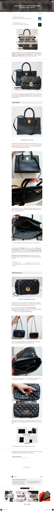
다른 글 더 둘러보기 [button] (26, 518)
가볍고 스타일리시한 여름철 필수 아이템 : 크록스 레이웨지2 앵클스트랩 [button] (9, 510)
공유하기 (27, 502)
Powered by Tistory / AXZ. (5, 523)
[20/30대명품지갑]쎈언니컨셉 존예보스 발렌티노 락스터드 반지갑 (34, 496)
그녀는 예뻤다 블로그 (1, 524)
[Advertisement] (27, 22)
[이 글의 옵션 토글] (12, 490)
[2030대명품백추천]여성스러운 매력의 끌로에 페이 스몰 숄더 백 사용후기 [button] (32, 510)
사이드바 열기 (1, 1)
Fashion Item (18, 493)
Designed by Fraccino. (49, 523)
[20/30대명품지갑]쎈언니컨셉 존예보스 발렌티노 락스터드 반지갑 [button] (44, 510)
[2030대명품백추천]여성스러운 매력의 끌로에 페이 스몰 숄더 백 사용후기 (20, 471)
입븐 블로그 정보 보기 (53, 1)
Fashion (14, 493)
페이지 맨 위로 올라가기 (53, 524)
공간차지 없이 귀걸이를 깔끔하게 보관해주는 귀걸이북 (34, 495)
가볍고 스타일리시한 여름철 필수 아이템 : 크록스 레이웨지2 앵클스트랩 (19, 495)
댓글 (22, 502)
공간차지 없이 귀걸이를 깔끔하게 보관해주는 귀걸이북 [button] (21, 510)
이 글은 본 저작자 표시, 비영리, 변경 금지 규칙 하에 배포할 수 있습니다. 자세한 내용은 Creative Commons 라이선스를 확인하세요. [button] (41, 490)
